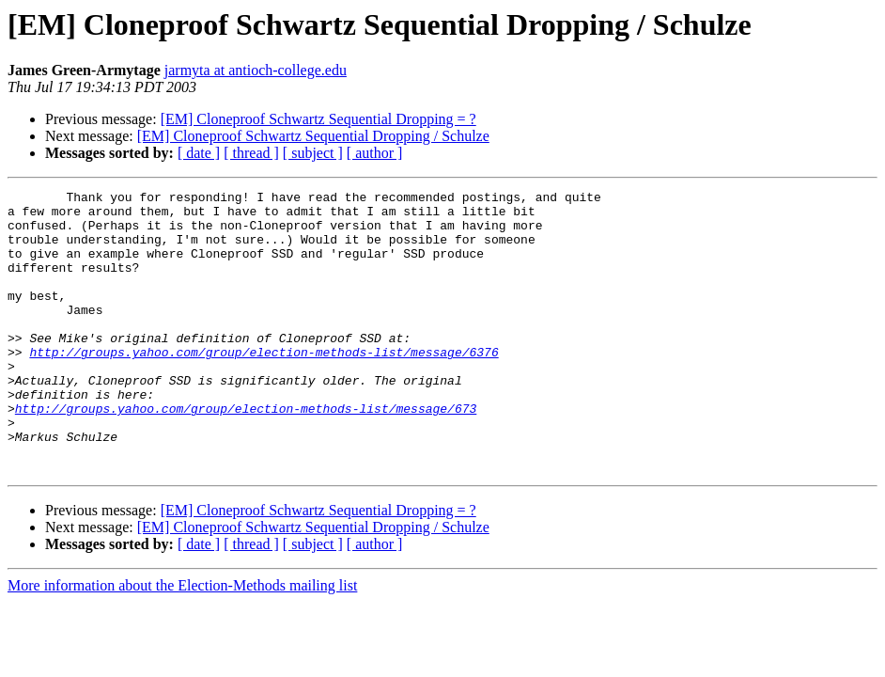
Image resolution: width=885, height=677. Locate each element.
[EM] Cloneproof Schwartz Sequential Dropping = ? (318, 119)
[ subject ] (313, 153)
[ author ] (375, 153)
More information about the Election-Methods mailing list (182, 642)
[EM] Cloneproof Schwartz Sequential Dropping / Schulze (313, 136)
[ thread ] (251, 153)
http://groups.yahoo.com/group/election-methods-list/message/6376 (263, 385)
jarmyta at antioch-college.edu (255, 70)
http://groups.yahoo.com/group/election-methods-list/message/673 (245, 453)
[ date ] (199, 153)
